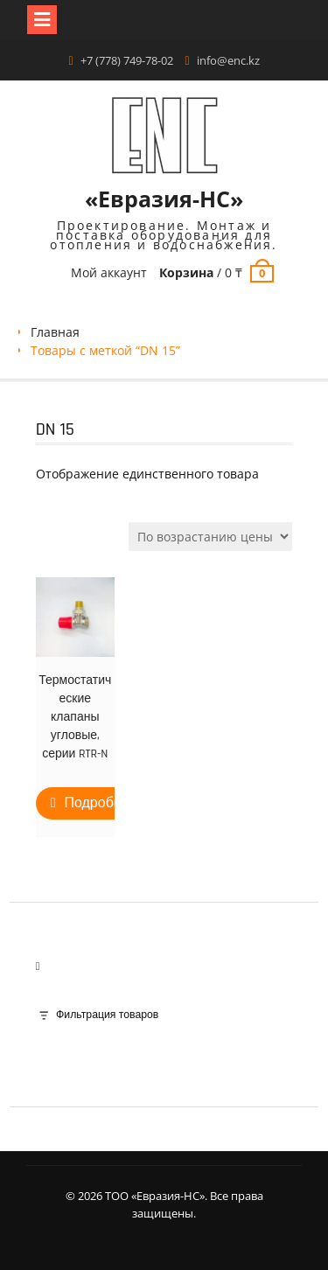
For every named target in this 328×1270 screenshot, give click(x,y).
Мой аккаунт (109, 272)
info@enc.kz (228, 60)
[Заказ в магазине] (210, 536)
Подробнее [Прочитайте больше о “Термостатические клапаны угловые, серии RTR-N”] (100, 803)
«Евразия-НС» (164, 198)
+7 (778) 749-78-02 (126, 60)
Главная (55, 332)
